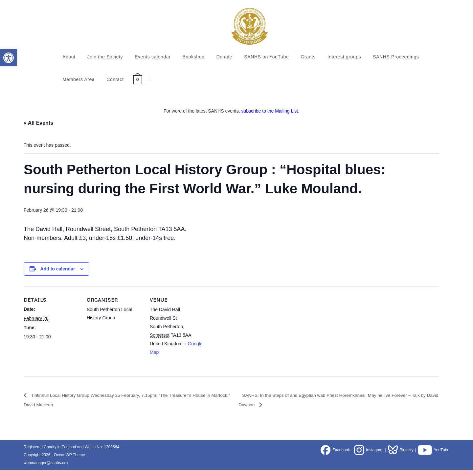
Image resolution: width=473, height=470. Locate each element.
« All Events (38, 123)
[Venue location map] (247, 331)
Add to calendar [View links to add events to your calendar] (57, 268)
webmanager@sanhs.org (46, 463)
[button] (8, 57)
